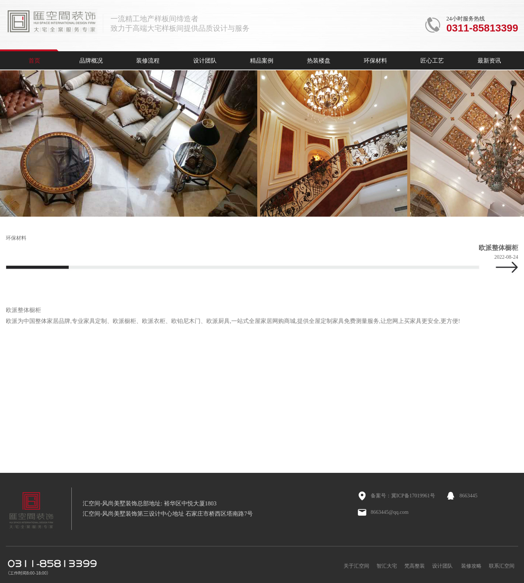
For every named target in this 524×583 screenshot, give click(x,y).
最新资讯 (489, 60)
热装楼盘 (318, 60)
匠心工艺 (432, 60)
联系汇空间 (501, 566)
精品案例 (261, 60)
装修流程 (148, 60)
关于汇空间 (356, 566)
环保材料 (375, 60)
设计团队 (205, 60)
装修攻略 (471, 566)
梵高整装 (414, 566)
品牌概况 (91, 60)
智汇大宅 (387, 566)
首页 (34, 60)
